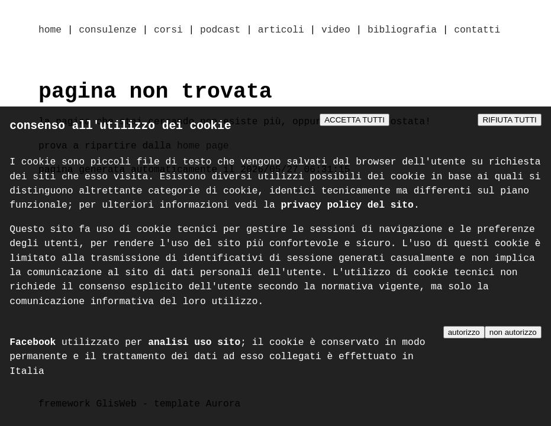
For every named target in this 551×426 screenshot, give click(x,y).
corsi (168, 30)
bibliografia (402, 30)
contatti (477, 30)
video (335, 30)
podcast (220, 30)
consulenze (108, 30)
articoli (281, 30)
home (50, 30)
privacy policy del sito (347, 208)
